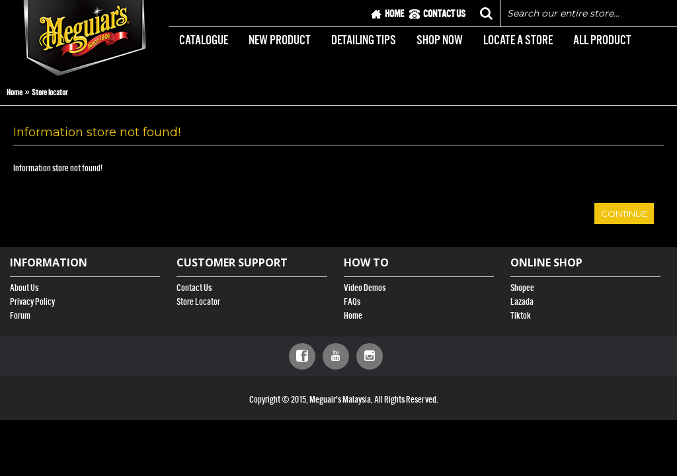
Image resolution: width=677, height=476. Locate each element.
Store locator (49, 92)
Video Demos (364, 288)
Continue (624, 213)
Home (14, 92)
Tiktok (520, 316)
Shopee (522, 288)
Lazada (522, 302)
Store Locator (198, 302)
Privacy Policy (32, 302)
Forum (20, 316)
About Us (24, 288)
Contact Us (194, 288)
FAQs (352, 302)
